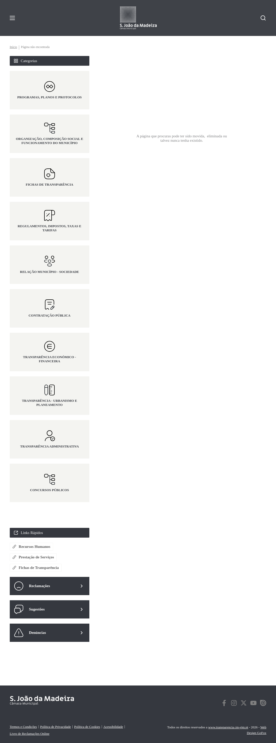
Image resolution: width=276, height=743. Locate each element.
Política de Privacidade (55, 727)
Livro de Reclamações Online (30, 734)
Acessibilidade (113, 727)
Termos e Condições (23, 727)
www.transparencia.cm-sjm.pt (228, 727)
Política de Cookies (87, 727)
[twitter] (244, 704)
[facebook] (224, 704)
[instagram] (234, 704)
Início (13, 47)
